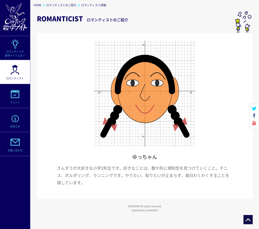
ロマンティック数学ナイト (15, 18)
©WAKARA (134, 206)
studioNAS (151, 210)
